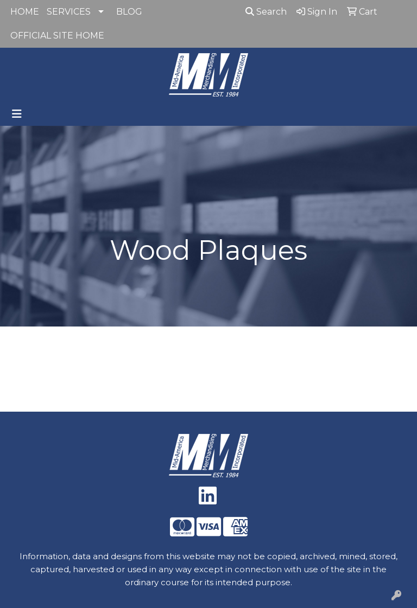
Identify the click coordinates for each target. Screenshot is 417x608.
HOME (24, 12)
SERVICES (69, 12)
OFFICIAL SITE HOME (57, 35)
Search (266, 12)
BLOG (129, 12)
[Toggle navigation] (16, 113)
